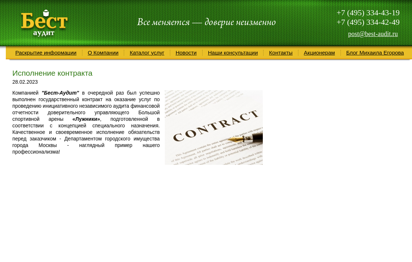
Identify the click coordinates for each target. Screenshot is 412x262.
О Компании (103, 53)
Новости (186, 53)
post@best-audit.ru (373, 33)
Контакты (281, 53)
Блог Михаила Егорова (375, 53)
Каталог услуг (147, 53)
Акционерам (319, 53)
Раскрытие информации (46, 53)
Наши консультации (233, 53)
